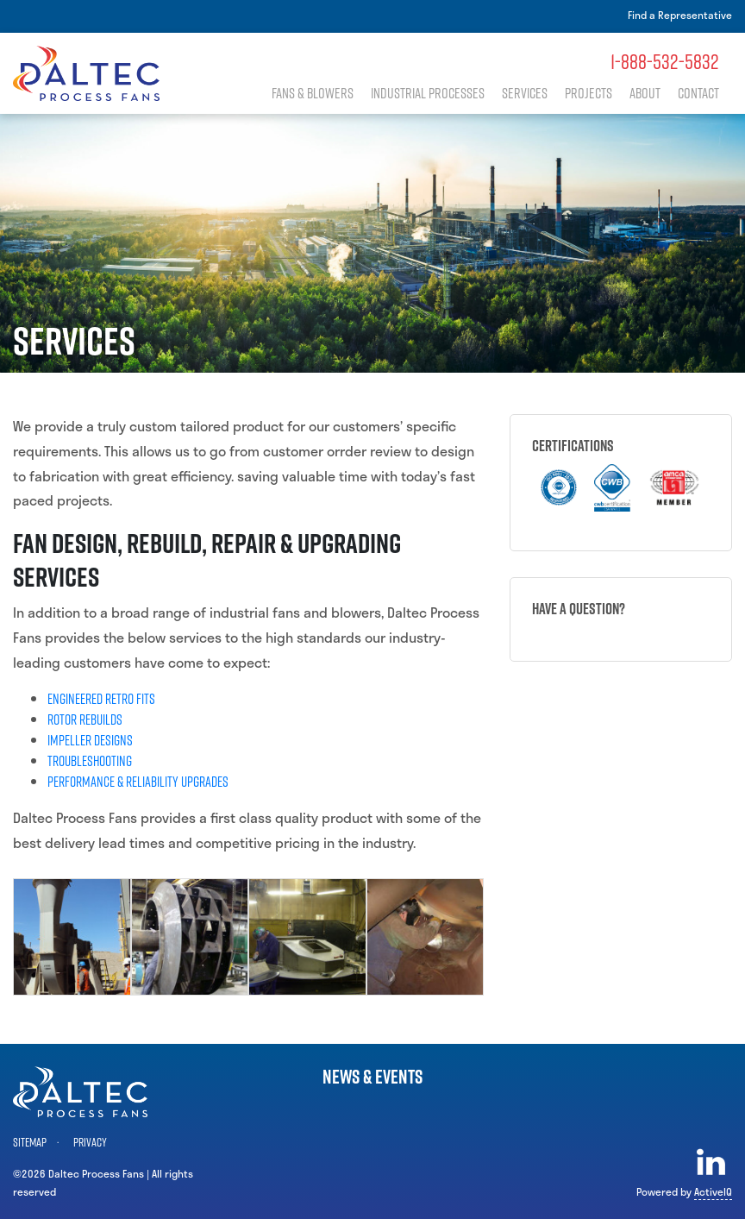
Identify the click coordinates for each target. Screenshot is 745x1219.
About (646, 94)
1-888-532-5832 (664, 61)
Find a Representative (680, 14)
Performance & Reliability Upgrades (138, 781)
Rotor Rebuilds (84, 719)
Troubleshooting (89, 760)
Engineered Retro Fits (101, 698)
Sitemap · (37, 1142)
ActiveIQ (713, 1191)
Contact (699, 94)
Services (532, 94)
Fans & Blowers (329, 94)
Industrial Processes (439, 94)
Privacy (90, 1142)
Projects (593, 94)
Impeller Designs (90, 740)
